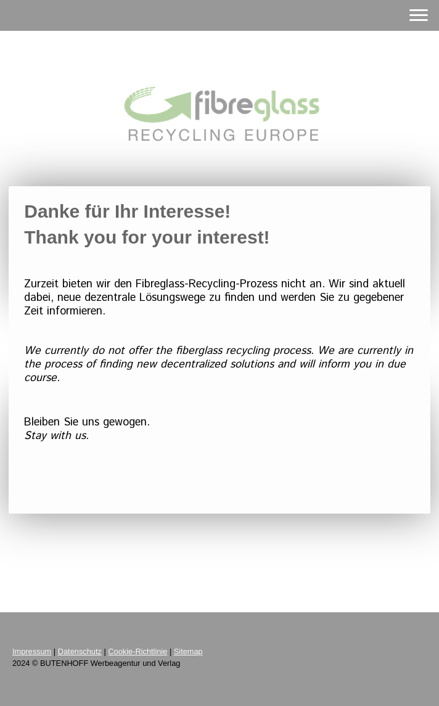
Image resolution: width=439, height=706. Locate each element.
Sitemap (188, 651)
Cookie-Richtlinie (137, 651)
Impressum (31, 651)
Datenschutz (80, 651)
